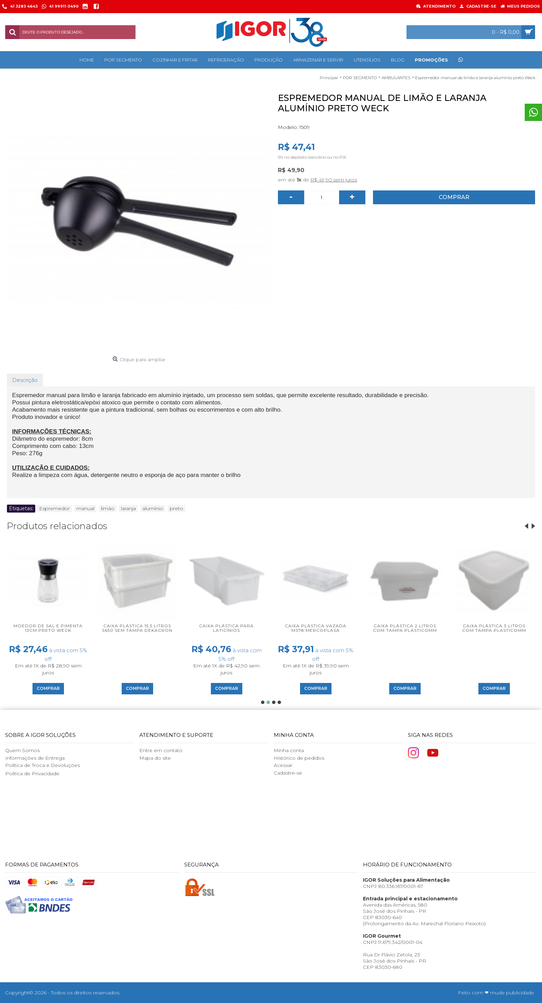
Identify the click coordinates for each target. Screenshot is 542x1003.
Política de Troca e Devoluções (42, 765)
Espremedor (54, 508)
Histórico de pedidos (299, 758)
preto (176, 508)
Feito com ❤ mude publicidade (496, 993)
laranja (128, 508)
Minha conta (289, 750)
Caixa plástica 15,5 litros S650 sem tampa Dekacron (137, 628)
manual (85, 508)
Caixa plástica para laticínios (226, 628)
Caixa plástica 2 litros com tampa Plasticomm (405, 628)
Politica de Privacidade (32, 773)
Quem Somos (22, 750)
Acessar (283, 765)
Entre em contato (161, 750)
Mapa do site (155, 758)
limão (107, 508)
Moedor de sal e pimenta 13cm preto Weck (48, 628)
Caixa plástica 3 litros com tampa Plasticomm (494, 628)
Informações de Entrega (35, 758)
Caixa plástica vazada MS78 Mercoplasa (315, 628)
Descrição (25, 380)
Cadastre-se (288, 773)
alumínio (152, 508)
